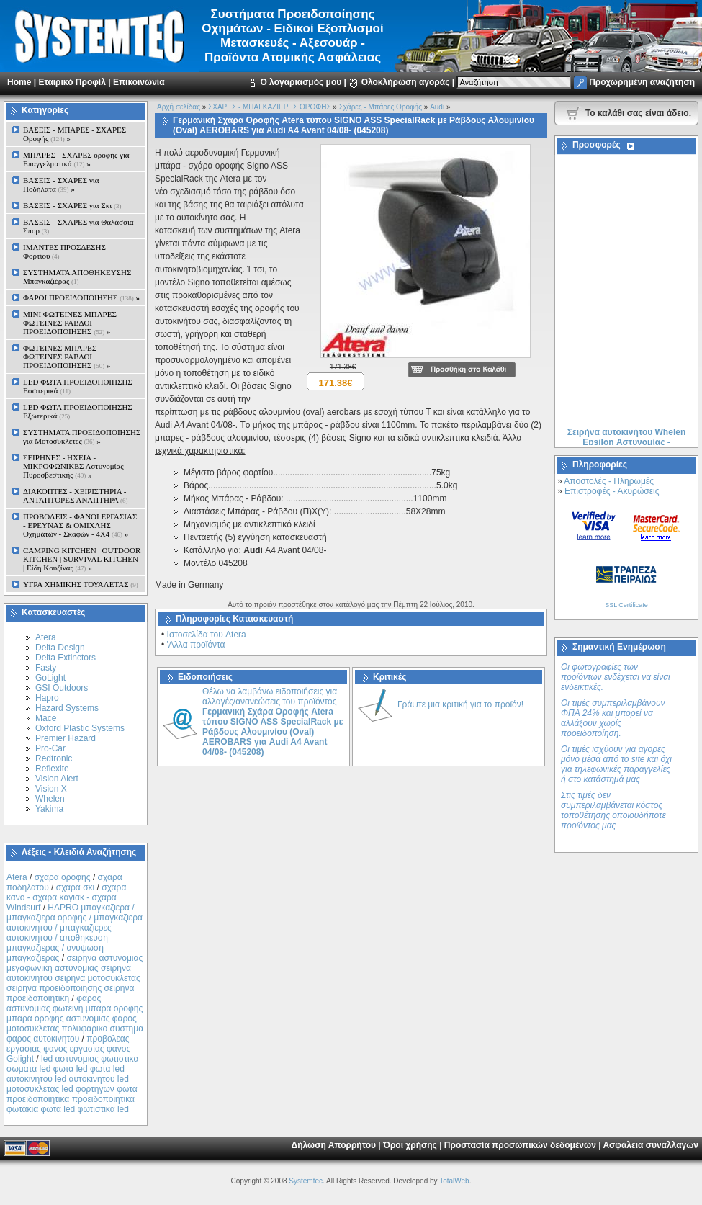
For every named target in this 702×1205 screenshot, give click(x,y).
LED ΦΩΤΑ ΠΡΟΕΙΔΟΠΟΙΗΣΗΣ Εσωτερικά (77, 386)
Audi (437, 107)
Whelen (50, 799)
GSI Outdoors (61, 688)
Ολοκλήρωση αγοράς (405, 82)
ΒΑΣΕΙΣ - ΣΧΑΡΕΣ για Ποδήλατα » (61, 184)
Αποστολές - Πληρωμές (609, 481)
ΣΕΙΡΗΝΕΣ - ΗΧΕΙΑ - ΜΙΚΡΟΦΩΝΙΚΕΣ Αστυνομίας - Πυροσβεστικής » (75, 466)
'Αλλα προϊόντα (196, 645)
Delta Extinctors (65, 658)
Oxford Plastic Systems (80, 728)
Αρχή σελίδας (178, 107)
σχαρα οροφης (63, 877)
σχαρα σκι (75, 887)
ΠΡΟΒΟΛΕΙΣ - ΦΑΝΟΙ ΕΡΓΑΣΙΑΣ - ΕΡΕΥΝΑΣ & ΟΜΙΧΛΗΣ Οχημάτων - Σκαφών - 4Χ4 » (80, 525)
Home (19, 82)
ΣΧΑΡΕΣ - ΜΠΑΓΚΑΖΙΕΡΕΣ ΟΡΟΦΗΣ (269, 107)
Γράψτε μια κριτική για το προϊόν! (460, 704)
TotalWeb (454, 1181)
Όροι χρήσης (410, 1145)
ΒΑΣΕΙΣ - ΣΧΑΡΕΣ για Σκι (72, 205)
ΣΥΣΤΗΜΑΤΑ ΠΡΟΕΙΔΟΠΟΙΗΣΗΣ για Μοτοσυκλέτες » (81, 436)
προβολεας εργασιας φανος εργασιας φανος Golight (68, 1049)
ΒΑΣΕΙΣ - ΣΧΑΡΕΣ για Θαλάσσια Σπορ (78, 226)
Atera (45, 637)
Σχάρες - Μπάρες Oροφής (380, 107)
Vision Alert (56, 779)
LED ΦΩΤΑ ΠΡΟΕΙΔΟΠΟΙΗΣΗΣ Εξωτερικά (77, 411)
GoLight (50, 678)
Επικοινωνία (139, 82)
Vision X (51, 789)
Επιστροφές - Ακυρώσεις (611, 491)
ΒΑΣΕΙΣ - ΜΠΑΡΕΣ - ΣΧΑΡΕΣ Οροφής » (74, 134)
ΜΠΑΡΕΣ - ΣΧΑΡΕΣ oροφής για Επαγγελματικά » (76, 159)
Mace (45, 718)
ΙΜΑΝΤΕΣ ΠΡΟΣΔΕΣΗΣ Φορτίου (64, 251)
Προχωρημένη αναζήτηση (642, 82)
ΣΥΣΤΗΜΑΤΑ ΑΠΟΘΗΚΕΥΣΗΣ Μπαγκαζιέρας (77, 276)
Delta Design (60, 647)
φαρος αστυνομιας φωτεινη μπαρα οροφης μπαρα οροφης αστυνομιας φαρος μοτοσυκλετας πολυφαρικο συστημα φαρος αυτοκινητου (74, 1018)
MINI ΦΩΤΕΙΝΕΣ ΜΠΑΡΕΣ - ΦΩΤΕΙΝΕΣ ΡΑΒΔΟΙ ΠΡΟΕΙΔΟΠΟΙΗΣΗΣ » (72, 323)
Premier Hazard (65, 738)
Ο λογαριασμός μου (300, 82)
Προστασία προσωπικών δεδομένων (520, 1145)
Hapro (47, 698)
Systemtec (306, 1181)
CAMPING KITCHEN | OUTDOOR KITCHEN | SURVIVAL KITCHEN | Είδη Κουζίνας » (81, 559)
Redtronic (53, 758)
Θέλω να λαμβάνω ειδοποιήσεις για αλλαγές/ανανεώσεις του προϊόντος (272, 721)
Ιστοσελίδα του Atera (206, 635)
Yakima (49, 809)
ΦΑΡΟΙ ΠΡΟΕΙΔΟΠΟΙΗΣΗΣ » (81, 297)
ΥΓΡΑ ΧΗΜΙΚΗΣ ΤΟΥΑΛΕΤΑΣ (80, 584)
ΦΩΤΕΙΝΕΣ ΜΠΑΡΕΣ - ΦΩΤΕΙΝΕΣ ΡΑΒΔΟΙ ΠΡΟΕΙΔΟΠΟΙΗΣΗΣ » (66, 356)
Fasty (45, 668)
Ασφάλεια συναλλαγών (650, 1145)
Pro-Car (50, 748)
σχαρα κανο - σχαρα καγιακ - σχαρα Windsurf (66, 897)
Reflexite (52, 768)
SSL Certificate (626, 605)
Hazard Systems (67, 708)
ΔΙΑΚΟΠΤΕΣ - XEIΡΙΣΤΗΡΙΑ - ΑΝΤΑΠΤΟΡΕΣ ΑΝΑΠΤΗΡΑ (75, 495)
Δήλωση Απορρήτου (334, 1145)
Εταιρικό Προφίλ (71, 82)
